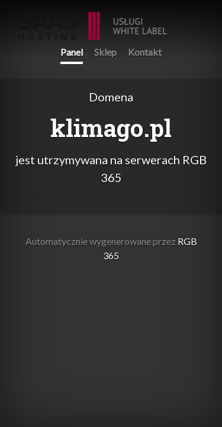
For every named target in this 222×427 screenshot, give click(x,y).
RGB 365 (93, 19)
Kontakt (145, 52)
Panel (71, 52)
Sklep (105, 52)
